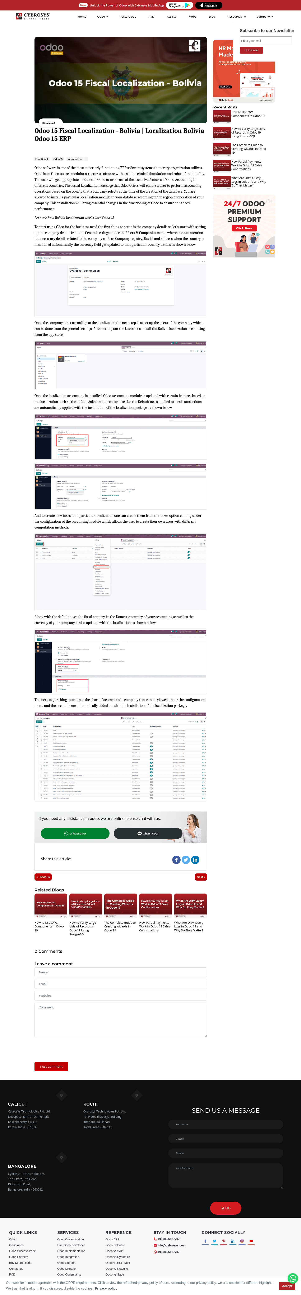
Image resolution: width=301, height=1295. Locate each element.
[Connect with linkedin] (236, 1241)
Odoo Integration (68, 1257)
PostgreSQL (128, 16)
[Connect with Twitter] (216, 1241)
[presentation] (66, 1047)
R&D (151, 16)
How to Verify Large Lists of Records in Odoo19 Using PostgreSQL (82, 928)
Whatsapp (62, 833)
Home (82, 16)
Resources (235, 16)
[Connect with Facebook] (206, 1241)
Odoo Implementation (71, 1251)
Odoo (12, 1239)
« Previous (43, 877)
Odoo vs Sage (115, 1274)
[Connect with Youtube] (257, 1241)
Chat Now (107, 833)
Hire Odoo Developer (71, 1245)
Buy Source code (20, 1262)
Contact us (16, 1268)
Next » (201, 877)
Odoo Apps (16, 1245)
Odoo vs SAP (114, 1251)
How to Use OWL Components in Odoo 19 (49, 926)
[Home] (33, 17)
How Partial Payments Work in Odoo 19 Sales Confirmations (154, 926)
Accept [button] (287, 1286)
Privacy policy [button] (106, 1288)
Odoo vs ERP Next (118, 1262)
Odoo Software (115, 1245)
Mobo (193, 16)
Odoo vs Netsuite (117, 1268)
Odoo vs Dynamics (118, 1257)
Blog (212, 16)
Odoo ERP (113, 1239)
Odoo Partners (18, 1257)
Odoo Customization (70, 1239)
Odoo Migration (67, 1268)
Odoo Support (66, 1262)
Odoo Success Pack (22, 1251)
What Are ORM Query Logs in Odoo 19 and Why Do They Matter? (188, 926)
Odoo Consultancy (69, 1274)
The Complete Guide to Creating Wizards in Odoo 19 (120, 926)
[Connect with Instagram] (247, 1241)
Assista (171, 16)
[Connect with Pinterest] (226, 1241)
